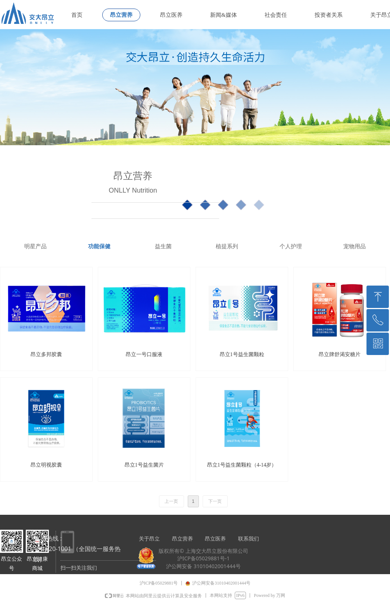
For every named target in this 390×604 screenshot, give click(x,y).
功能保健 (99, 246)
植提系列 (227, 246)
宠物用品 (354, 246)
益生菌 (163, 246)
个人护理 (291, 246)
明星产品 (35, 246)
